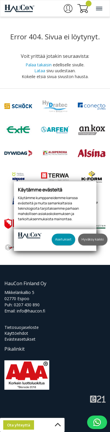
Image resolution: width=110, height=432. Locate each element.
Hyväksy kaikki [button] (93, 239)
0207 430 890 (27, 304)
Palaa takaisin (39, 65)
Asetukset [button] (63, 239)
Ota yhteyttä (18, 425)
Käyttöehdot (16, 333)
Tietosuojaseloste (21, 327)
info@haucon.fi (31, 311)
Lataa (39, 70)
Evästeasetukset (19, 339)
